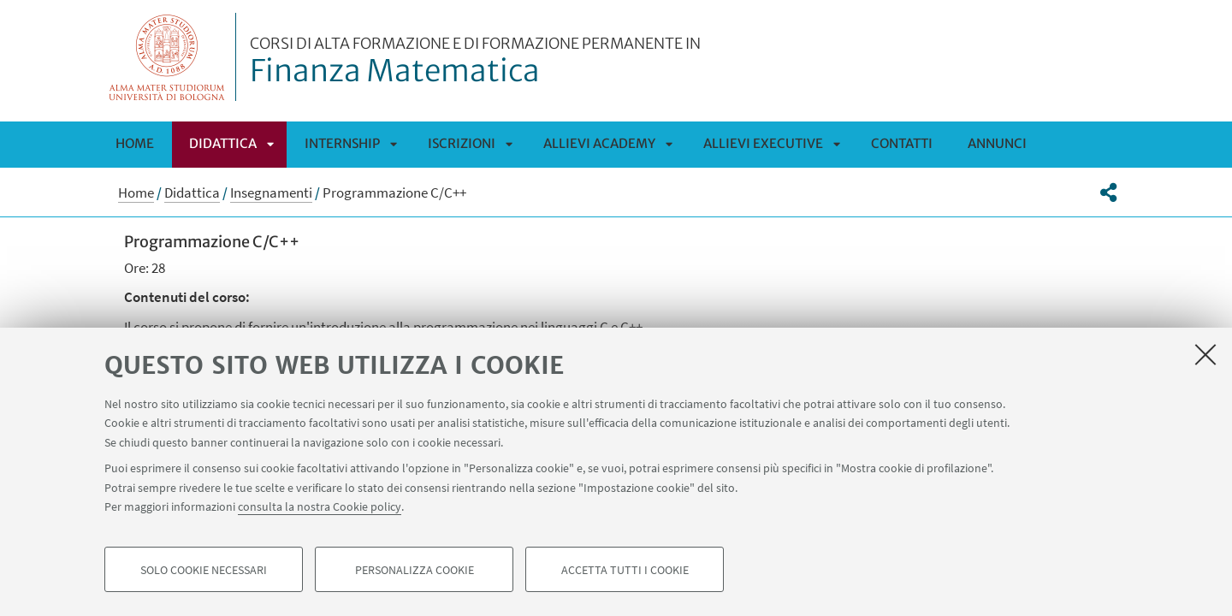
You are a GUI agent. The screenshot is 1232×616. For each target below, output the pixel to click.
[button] (1108, 192)
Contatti (902, 143)
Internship (342, 143)
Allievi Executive (763, 143)
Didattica (223, 143)
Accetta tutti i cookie (625, 570)
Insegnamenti (271, 192)
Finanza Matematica (475, 62)
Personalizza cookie (414, 570)
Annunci (997, 143)
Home (135, 143)
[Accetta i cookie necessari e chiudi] (1205, 354)
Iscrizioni (461, 143)
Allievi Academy (599, 143)
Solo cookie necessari (203, 570)
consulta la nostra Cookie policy (319, 506)
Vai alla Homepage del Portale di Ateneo (167, 57)
